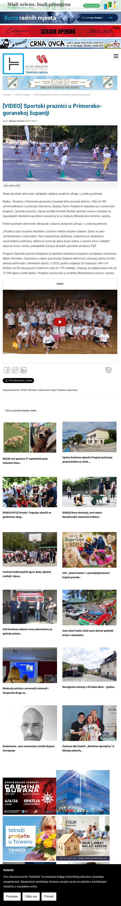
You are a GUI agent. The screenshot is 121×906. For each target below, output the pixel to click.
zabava (62, 390)
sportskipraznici (12, 390)
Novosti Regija (22, 94)
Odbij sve (31, 896)
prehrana (73, 390)
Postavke (12, 896)
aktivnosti (44, 390)
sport (54, 390)
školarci (33, 390)
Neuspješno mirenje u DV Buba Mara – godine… (89, 687)
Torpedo (7, 94)
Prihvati (49, 896)
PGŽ (24, 390)
